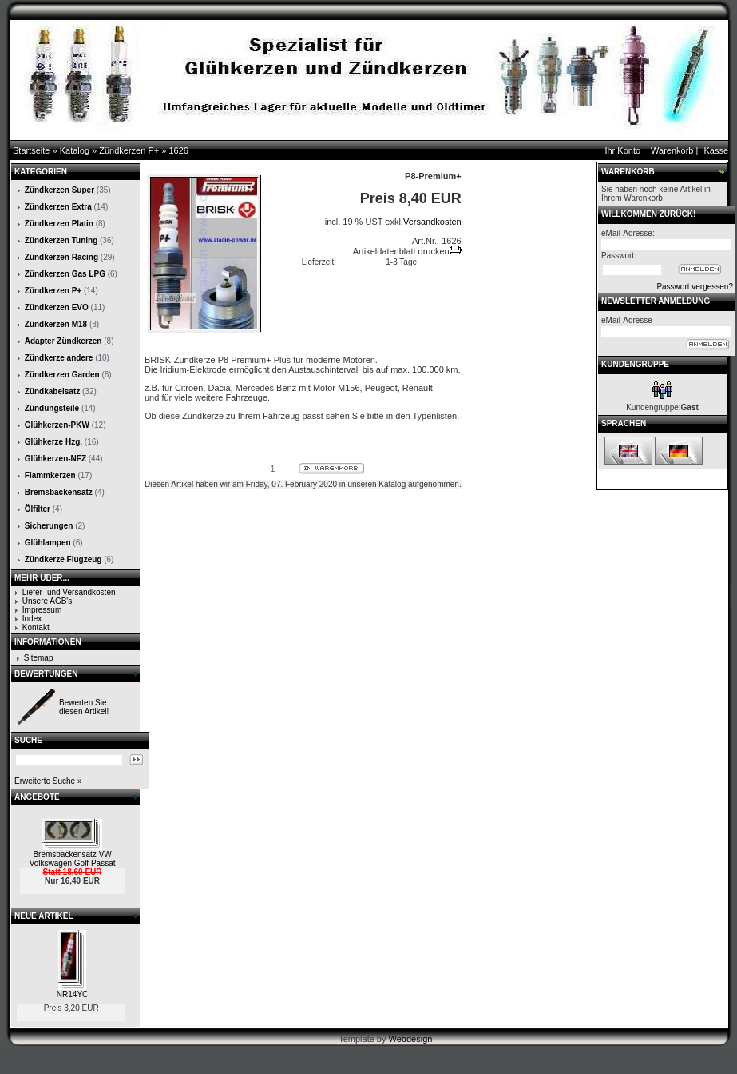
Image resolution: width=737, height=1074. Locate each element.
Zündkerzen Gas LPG (65, 273)
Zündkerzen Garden (62, 374)
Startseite (31, 150)
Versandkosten (432, 221)
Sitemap (38, 657)
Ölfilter (37, 509)
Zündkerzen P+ (129, 150)
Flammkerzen (50, 475)
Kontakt (36, 627)
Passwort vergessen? (694, 286)
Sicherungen (49, 525)
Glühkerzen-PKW (57, 425)
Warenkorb (672, 150)
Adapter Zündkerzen (63, 341)
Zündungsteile (52, 408)
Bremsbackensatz (59, 492)
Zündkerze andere (59, 357)
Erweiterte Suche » (48, 781)
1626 (178, 150)
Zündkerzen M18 (56, 324)
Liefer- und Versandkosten (69, 592)
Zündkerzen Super (59, 190)
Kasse (715, 150)
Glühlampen (48, 542)
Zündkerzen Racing (61, 257)
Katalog (74, 150)
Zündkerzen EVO (57, 307)
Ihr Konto (622, 150)
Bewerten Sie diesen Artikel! (84, 707)
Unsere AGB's (47, 601)
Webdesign (411, 1039)
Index (32, 618)
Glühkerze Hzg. (53, 441)
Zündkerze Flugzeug (63, 559)
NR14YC (72, 994)
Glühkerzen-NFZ (55, 458)
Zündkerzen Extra (58, 206)
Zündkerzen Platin (59, 223)
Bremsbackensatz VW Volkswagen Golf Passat (73, 859)
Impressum (41, 609)
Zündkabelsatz (52, 391)
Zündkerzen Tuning (61, 240)
